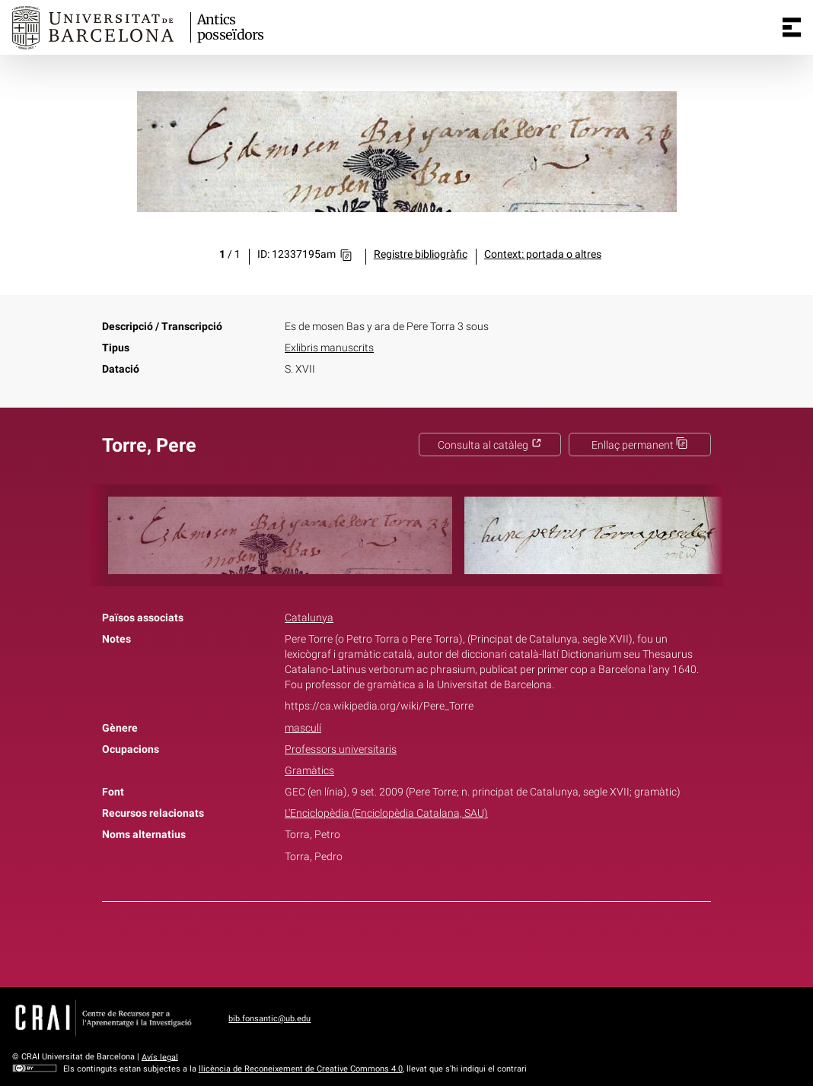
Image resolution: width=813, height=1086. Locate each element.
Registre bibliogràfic (420, 254)
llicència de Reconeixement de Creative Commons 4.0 (301, 1069)
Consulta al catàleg (490, 445)
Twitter (398, 941)
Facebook (364, 941)
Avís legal (160, 1057)
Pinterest (433, 941)
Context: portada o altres (542, 254)
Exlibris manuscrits (329, 347)
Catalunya (309, 617)
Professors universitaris (341, 749)
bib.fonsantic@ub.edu (269, 1019)
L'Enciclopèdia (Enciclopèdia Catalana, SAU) (386, 813)
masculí (303, 728)
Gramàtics (309, 770)
